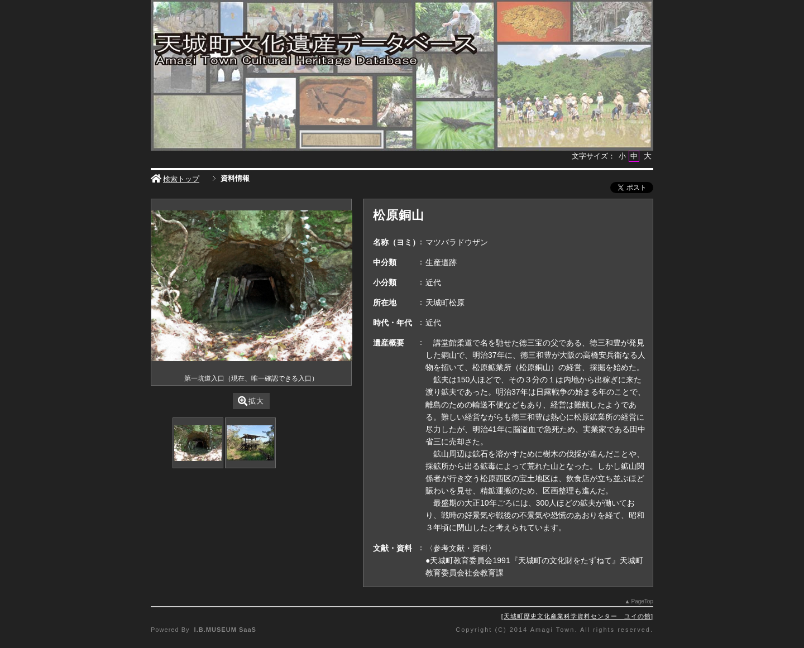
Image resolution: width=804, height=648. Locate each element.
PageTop (642, 601)
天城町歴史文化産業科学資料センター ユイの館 (577, 616)
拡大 (251, 401)
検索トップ (175, 179)
